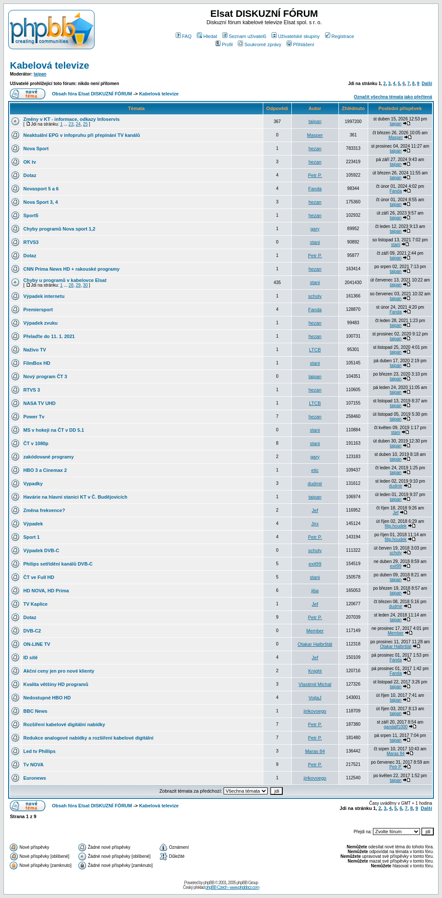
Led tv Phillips (39, 751)
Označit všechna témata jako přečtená (393, 97)
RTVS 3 (31, 389)
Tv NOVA (33, 764)
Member (314, 630)
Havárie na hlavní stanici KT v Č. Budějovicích (75, 497)
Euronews (34, 778)
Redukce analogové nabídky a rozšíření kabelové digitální (88, 737)
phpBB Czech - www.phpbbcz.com (232, 887)
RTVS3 (30, 242)
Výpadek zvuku (40, 323)
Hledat (207, 36)
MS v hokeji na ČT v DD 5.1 (53, 430)
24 (78, 124)
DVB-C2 (32, 630)
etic (315, 470)
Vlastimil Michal (315, 684)
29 (78, 285)
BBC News (35, 711)
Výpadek (33, 523)
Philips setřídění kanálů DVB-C (58, 563)
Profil (224, 44)
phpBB (208, 882)
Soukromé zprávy (259, 44)
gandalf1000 (395, 726)
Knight (315, 671)
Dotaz (29, 175)
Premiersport (38, 309)
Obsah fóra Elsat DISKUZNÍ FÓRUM (92, 93)
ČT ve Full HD (38, 577)
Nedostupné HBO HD (47, 697)
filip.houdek (396, 526)
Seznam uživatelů (244, 36)
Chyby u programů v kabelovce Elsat (65, 280)
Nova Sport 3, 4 (40, 202)
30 (85, 285)
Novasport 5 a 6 (41, 188)
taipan (40, 74)
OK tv (29, 161)
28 (71, 285)
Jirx (315, 523)
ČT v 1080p (35, 443)
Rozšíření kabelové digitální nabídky (64, 724)
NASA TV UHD (39, 403)
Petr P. (315, 175)
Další (427, 83)
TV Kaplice (35, 604)
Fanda (315, 188)
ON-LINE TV (36, 644)
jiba (315, 590)
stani (315, 242)
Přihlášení (300, 44)
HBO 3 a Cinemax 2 (45, 470)
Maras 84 (315, 751)
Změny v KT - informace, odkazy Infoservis (71, 119)
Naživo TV (34, 349)
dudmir (315, 483)
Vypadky (33, 483)
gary (314, 228)
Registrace (339, 36)
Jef (315, 510)
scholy (315, 296)
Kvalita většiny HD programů (55, 684)
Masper (315, 135)
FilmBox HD (36, 363)
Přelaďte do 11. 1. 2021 (49, 336)
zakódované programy (48, 456)
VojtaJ (315, 697)
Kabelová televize (49, 65)
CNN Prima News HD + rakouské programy (71, 269)
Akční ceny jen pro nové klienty (58, 671)
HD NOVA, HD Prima (46, 590)
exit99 (315, 563)
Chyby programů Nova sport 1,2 (59, 228)
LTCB (315, 349)
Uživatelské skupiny (296, 36)
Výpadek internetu (43, 296)
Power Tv (33, 416)
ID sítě (30, 657)
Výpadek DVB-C (41, 550)
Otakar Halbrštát (315, 644)
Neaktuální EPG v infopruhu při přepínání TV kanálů (81, 135)
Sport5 (30, 215)
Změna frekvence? (44, 510)
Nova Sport (36, 148)
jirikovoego (314, 711)
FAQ (184, 36)
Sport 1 (31, 537)
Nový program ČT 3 (45, 376)
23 (71, 124)
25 (85, 124)
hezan (315, 148)
